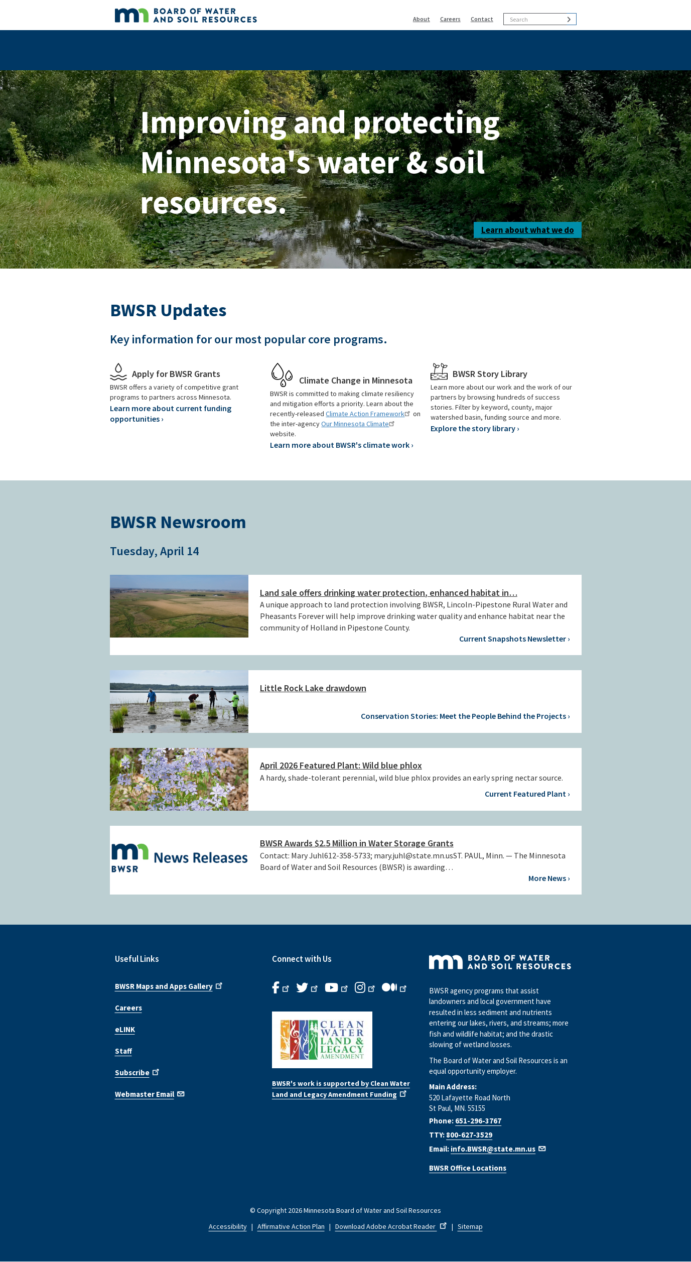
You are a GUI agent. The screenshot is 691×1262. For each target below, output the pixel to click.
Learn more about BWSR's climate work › (341, 445)
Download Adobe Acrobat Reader (392, 1226)
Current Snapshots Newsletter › (514, 639)
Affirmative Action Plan (291, 1226)
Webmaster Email (150, 1093)
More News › (549, 878)
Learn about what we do (527, 229)
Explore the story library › (475, 428)
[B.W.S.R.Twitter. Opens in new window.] (308, 987)
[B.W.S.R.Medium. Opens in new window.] (395, 987)
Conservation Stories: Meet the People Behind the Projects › (465, 716)
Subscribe (138, 1071)
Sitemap (470, 1226)
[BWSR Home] (233, 15)
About (421, 19)
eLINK (125, 1029)
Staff (123, 1051)
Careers (450, 19)
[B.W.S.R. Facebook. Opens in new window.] (281, 987)
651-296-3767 (478, 1120)
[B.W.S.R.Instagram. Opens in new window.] (366, 987)
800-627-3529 (469, 1135)
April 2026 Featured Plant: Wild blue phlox (341, 765)
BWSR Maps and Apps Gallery (169, 985)
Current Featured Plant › (527, 794)
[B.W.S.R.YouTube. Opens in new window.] (337, 987)
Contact (482, 19)
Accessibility (228, 1226)
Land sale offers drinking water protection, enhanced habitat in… (388, 592)
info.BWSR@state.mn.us (499, 1149)
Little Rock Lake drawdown (313, 688)
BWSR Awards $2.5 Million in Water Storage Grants (357, 843)
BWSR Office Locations (467, 1168)
